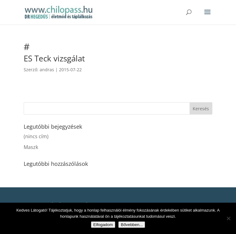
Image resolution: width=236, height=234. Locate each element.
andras (47, 69)
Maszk (31, 147)
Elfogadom (103, 224)
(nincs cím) (36, 136)
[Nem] (228, 218)
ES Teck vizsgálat (54, 58)
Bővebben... (132, 224)
